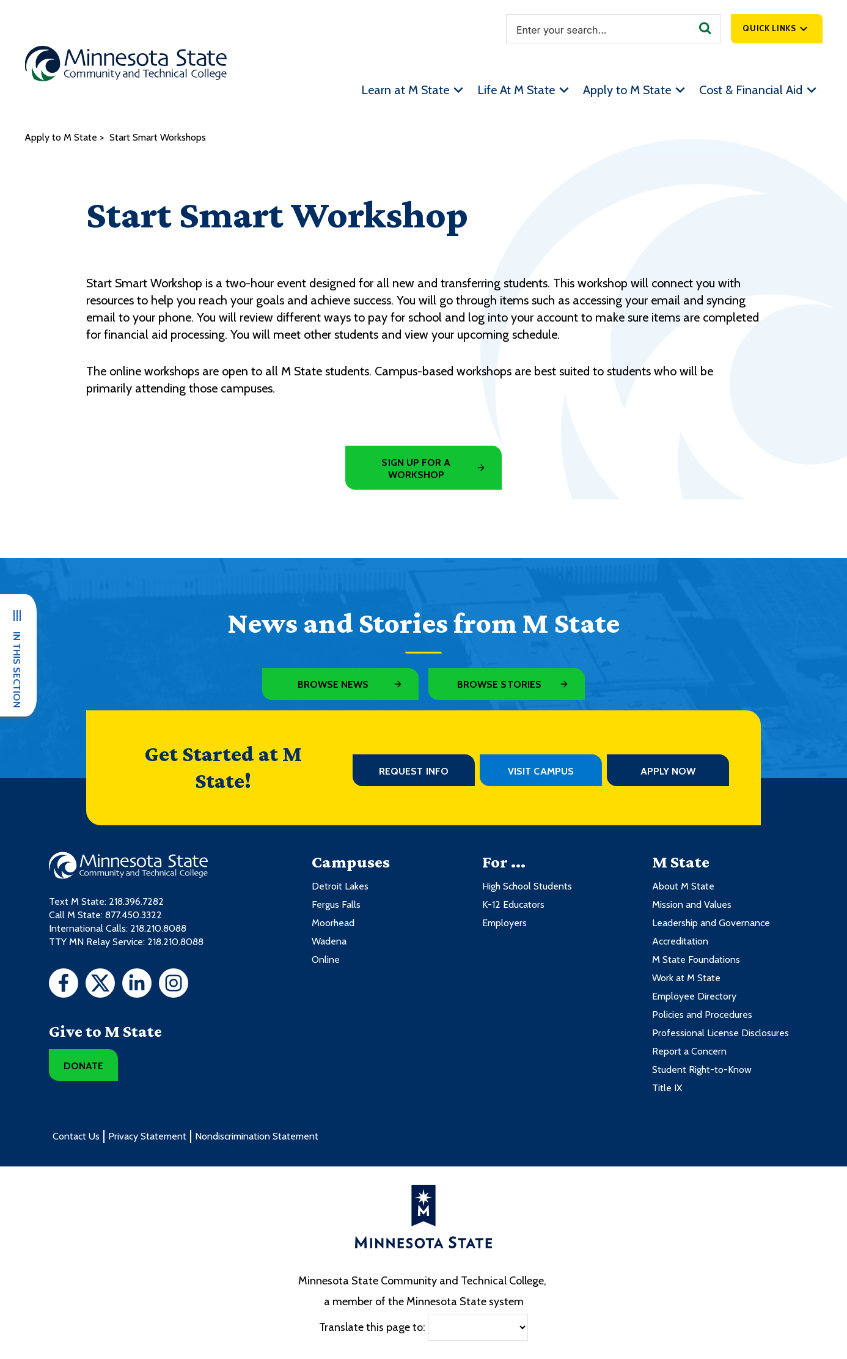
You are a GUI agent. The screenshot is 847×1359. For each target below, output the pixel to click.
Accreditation (680, 941)
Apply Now (668, 771)
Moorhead (333, 923)
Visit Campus (541, 771)
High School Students (527, 886)
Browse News (333, 684)
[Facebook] (63, 984)
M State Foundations (696, 959)
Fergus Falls (336, 904)
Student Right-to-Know (702, 1069)
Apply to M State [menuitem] (627, 90)
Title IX (667, 1088)
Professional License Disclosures (720, 1033)
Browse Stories (499, 684)
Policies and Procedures (702, 1014)
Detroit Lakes (340, 886)
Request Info (414, 771)
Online (326, 959)
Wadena (329, 941)
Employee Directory (694, 996)
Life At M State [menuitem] (516, 90)
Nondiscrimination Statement (256, 1136)
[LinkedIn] (137, 984)
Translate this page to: (372, 1326)
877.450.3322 (133, 915)
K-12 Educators (513, 904)
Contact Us (76, 1136)
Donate (83, 1066)
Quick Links (769, 28)
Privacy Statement (147, 1136)
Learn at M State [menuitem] (405, 90)
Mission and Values (692, 904)
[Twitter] (100, 984)
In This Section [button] (17, 670)
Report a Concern (689, 1051)
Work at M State (686, 978)
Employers (504, 923)
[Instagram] (173, 984)
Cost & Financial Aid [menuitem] (750, 90)
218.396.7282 (136, 901)
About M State (683, 886)
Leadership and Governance (711, 923)
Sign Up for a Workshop (415, 469)
